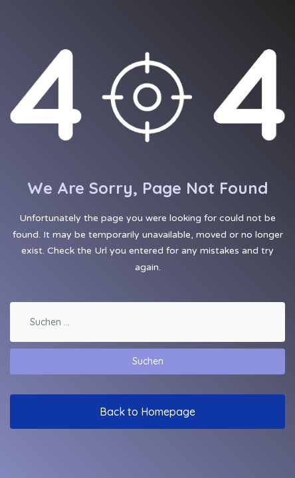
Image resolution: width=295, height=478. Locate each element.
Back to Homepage (147, 411)
